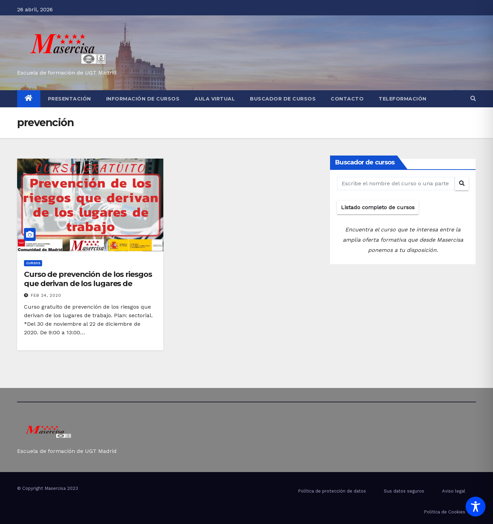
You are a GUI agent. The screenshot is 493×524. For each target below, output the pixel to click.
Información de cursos (143, 99)
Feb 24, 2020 (46, 295)
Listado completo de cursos (378, 207)
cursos (33, 263)
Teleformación (403, 99)
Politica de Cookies (444, 511)
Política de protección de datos (332, 491)
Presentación (69, 99)
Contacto (347, 99)
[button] (473, 98)
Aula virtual (214, 99)
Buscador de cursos (283, 99)
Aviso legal (453, 491)
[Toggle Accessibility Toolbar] (475, 506)
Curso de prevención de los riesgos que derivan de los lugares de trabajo (88, 283)
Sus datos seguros (404, 491)
